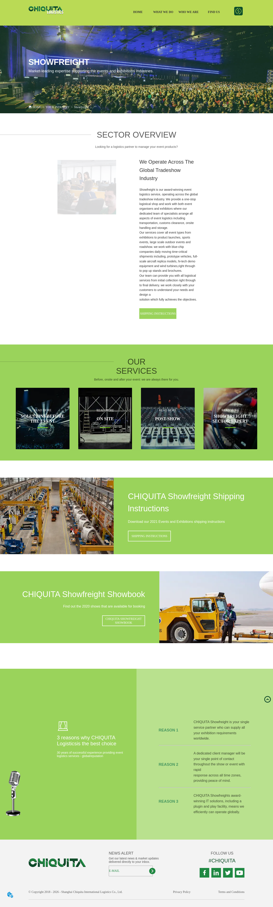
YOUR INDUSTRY (58, 107)
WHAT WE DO (163, 12)
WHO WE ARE (189, 12)
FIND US (214, 12)
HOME (138, 12)
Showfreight (81, 107)
